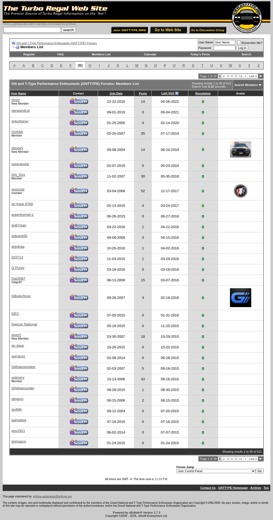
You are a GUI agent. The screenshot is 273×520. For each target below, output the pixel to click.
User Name (205, 42)
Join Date (116, 93)
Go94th (17, 132)
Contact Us (208, 487)
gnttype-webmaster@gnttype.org (52, 496)
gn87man (18, 225)
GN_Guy (18, 175)
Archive (255, 487)
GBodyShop (21, 296)
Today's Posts (200, 54)
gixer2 (16, 335)
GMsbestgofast (23, 367)
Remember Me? (249, 42)
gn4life (16, 409)
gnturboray (19, 121)
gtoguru (17, 399)
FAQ (60, 54)
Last (253, 76)
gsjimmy (17, 377)
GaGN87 (18, 278)
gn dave (17, 346)
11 (240, 76)
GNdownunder (22, 388)
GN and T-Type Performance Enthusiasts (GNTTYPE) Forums (56, 43)
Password (204, 47)
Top (266, 487)
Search (246, 54)
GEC (15, 314)
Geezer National (24, 324)
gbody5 (17, 148)
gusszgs (17, 189)
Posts (143, 93)
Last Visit (167, 93)
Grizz (15, 100)
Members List (101, 54)
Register (29, 54)
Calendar (150, 54)
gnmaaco (18, 441)
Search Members (246, 84)
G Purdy (17, 268)
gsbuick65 (19, 236)
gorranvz (18, 356)
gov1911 (18, 431)
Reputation (203, 93)
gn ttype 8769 (22, 204)
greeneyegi (20, 164)
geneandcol (20, 111)
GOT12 (17, 257)
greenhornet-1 (22, 215)
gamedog (18, 420)
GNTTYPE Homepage (233, 487)
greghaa (17, 247)
